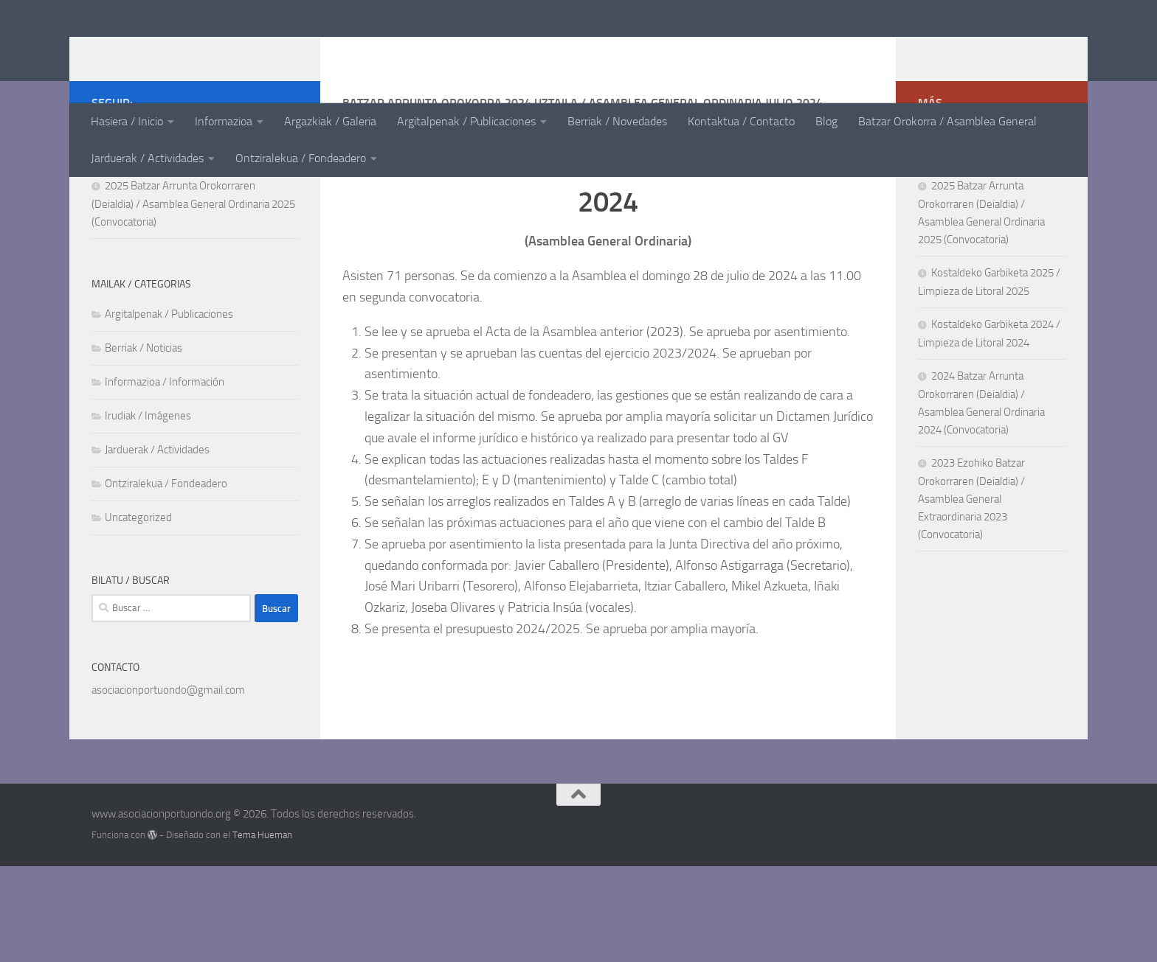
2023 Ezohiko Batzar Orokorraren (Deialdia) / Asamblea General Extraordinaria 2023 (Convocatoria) (971, 594)
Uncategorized (138, 613)
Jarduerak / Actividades (147, 158)
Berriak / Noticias (143, 443)
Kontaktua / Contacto (741, 121)
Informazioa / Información (164, 477)
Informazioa (223, 121)
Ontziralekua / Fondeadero (300, 158)
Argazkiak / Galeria (330, 121)
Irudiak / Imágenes (148, 511)
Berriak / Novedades (617, 121)
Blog (826, 121)
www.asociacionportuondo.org (289, 50)
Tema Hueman (262, 930)
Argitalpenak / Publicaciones (466, 121)
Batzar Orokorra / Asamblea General (947, 121)
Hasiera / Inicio (127, 121)
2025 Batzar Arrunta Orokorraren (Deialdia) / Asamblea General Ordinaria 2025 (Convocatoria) (193, 299)
